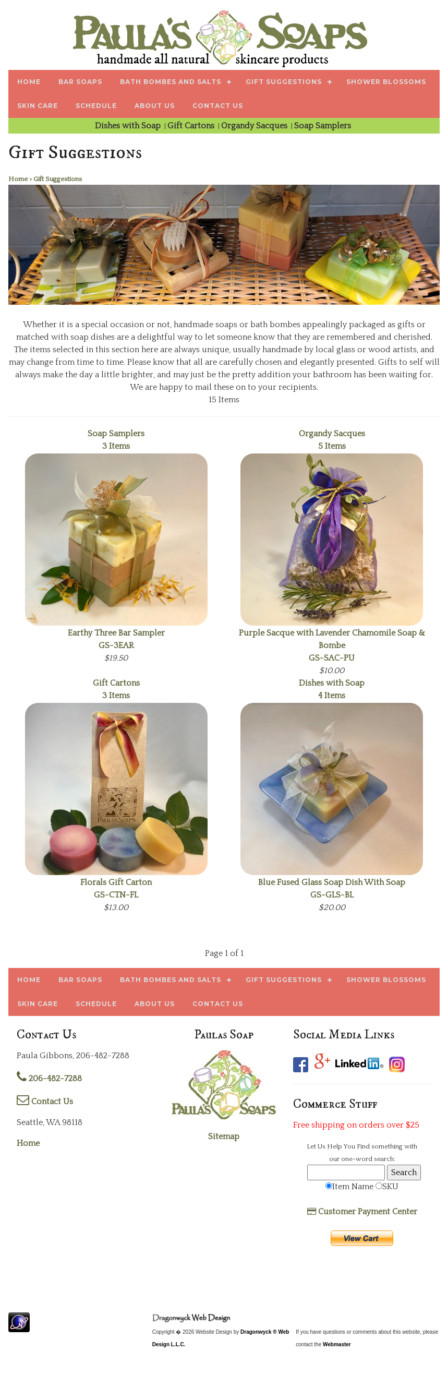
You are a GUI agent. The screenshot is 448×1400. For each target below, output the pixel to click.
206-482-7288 (49, 1078)
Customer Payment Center (362, 1211)
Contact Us (45, 1101)
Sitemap (223, 1136)
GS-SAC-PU (332, 645)
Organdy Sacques (255, 125)
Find (363, 1146)
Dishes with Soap (129, 125)
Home (28, 1143)
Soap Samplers (323, 125)
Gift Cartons (191, 125)
